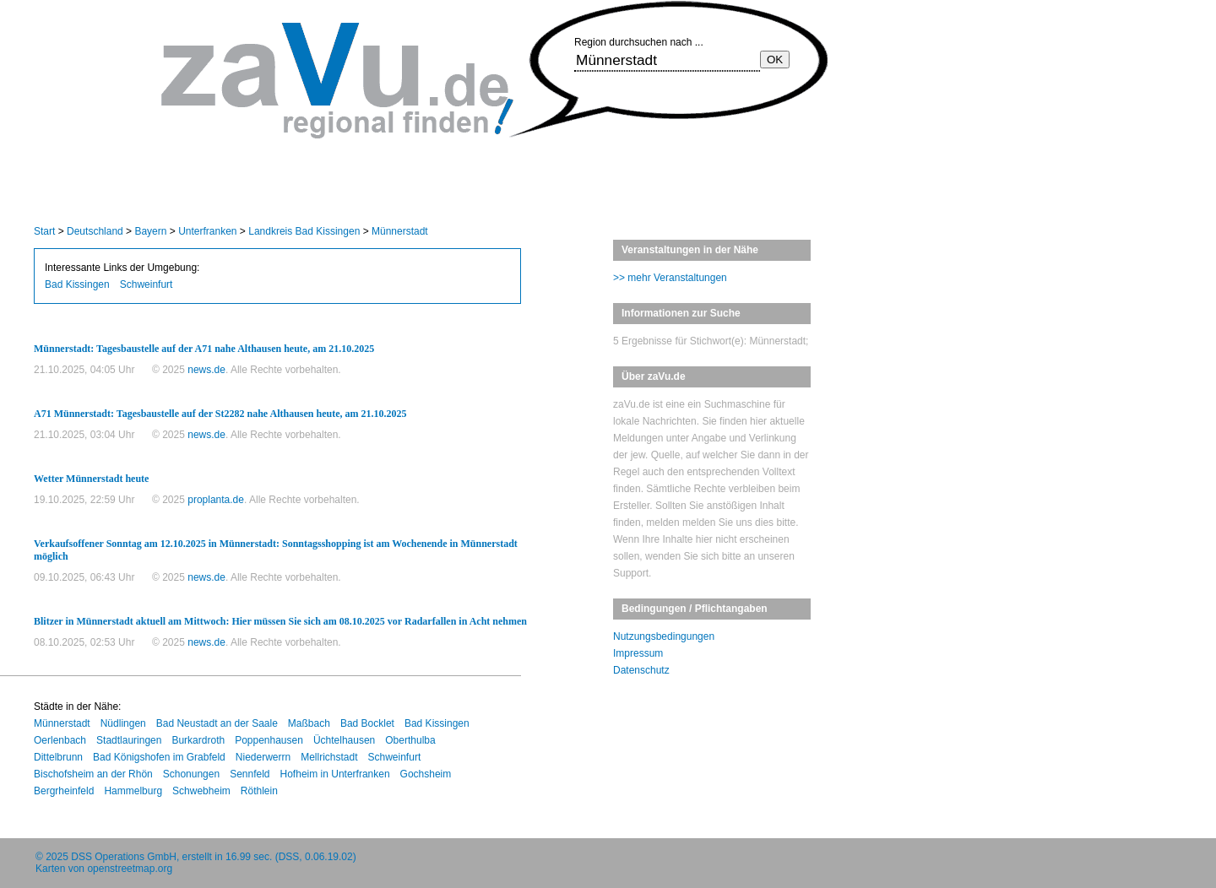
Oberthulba (410, 740)
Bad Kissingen (77, 284)
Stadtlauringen (128, 740)
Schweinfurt (146, 284)
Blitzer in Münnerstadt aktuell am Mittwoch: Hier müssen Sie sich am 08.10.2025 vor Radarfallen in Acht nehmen (280, 621)
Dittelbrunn (58, 757)
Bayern (150, 231)
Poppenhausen (269, 740)
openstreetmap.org (129, 868)
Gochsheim (426, 774)
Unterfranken (207, 231)
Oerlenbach (60, 740)
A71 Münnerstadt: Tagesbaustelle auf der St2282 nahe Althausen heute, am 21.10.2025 (220, 414)
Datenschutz (641, 670)
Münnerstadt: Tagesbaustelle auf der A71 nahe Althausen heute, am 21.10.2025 (204, 349)
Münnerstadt (400, 231)
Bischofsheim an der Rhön (93, 774)
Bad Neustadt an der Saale (217, 723)
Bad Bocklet (367, 723)
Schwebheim (201, 791)
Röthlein (259, 791)
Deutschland (95, 231)
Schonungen (191, 774)
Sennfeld (249, 774)
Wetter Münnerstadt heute (91, 479)
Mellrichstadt (329, 757)
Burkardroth (198, 740)
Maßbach (309, 723)
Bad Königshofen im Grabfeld (159, 757)
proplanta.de (215, 500)
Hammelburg (133, 791)
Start (44, 231)
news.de (206, 370)
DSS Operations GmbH (123, 857)
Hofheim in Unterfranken (335, 774)
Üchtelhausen (344, 740)
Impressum (638, 653)
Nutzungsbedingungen (663, 636)
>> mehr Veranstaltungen (670, 278)
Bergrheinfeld (64, 791)
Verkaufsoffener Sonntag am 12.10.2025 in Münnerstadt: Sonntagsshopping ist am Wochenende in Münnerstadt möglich (276, 550)
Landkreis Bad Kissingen (304, 231)
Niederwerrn (263, 757)
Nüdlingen (123, 723)
